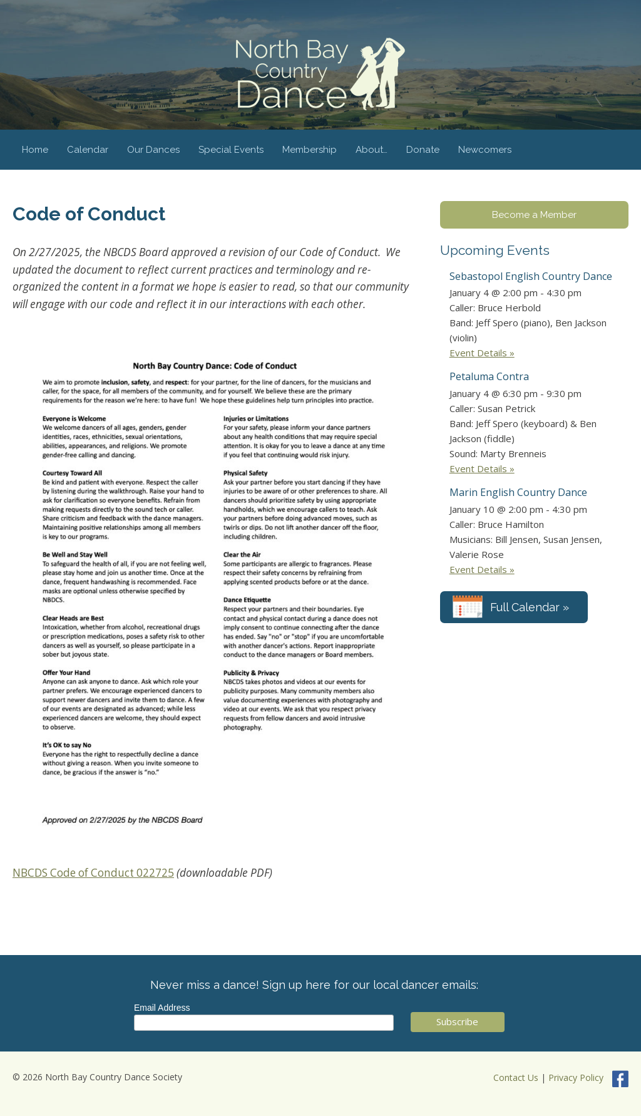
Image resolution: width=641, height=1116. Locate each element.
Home (35, 149)
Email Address (162, 1008)
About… (371, 149)
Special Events (231, 149)
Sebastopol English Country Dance (530, 276)
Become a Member (534, 214)
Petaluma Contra (489, 376)
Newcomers (484, 149)
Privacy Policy (575, 1077)
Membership (309, 149)
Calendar (87, 149)
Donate (422, 149)
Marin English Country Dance (518, 492)
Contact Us (515, 1077)
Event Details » (482, 352)
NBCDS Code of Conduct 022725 (93, 872)
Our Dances (153, 149)
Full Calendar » (529, 607)
